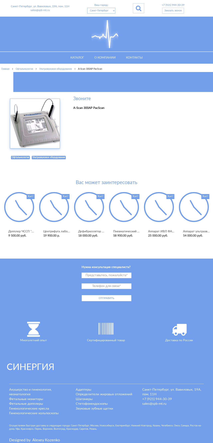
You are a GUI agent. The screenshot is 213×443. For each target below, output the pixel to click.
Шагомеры (84, 399)
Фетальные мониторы (26, 399)
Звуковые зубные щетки (94, 408)
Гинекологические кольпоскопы (34, 413)
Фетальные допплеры (26, 403)
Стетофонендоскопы (92, 403)
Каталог (77, 57)
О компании (105, 57)
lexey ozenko (46, 440)
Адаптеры (83, 389)
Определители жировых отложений (104, 394)
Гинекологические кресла (29, 408)
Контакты (134, 57)
